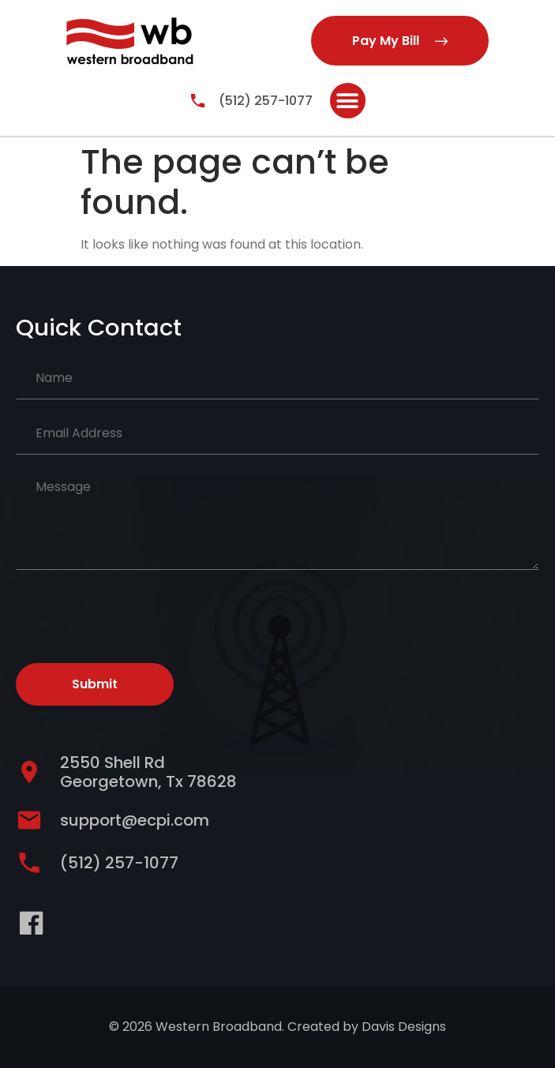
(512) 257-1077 (266, 101)
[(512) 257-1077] (198, 101)
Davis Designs (404, 1026)
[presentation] (136, 613)
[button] (347, 100)
